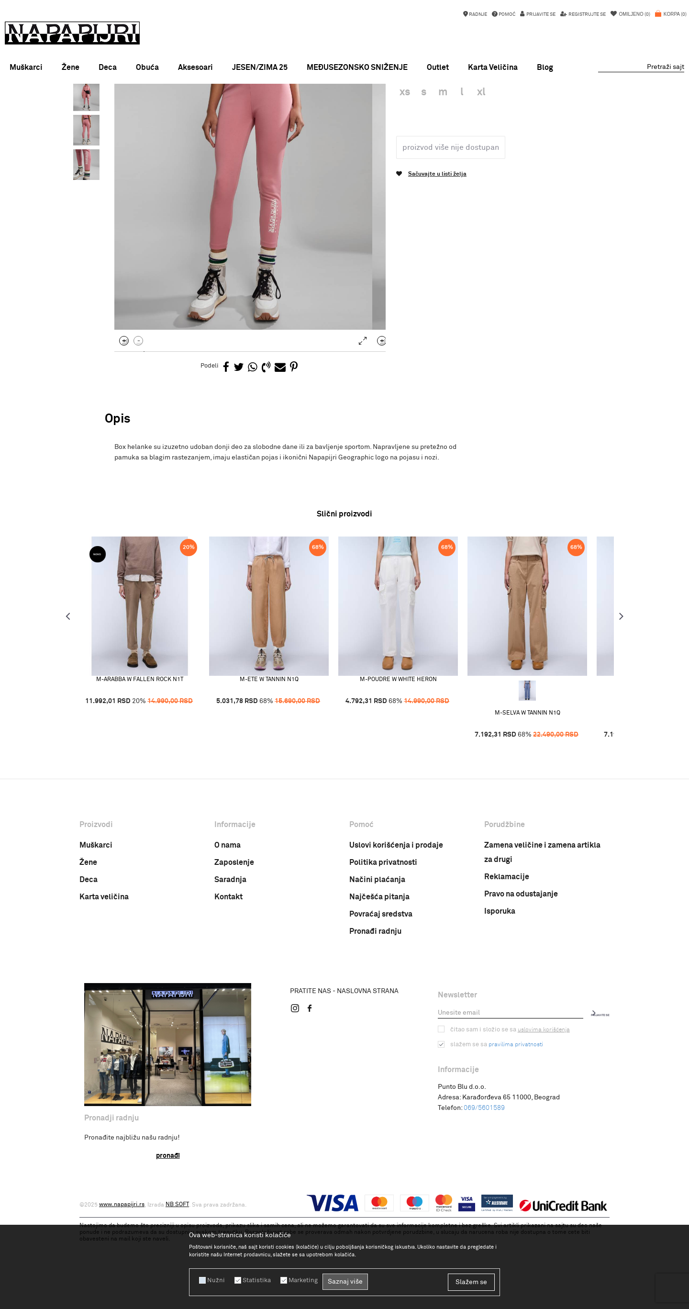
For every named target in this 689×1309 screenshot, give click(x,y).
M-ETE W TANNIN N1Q (280, 762)
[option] (344, 93)
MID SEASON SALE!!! (344, 93)
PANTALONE (224, 107)
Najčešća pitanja (379, 980)
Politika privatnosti (383, 946)
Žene (88, 946)
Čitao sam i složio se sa (507, 1113)
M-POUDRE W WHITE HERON (409, 762)
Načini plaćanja (377, 963)
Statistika (253, 1280)
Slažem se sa (495, 1127)
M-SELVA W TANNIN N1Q (539, 796)
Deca (88, 963)
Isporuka (499, 994)
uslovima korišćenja (539, 1113)
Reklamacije (506, 960)
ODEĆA (191, 107)
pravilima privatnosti (513, 1127)
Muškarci (95, 928)
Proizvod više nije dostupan (448, 230)
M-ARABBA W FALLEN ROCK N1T (151, 762)
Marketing (298, 1280)
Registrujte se (586, 14)
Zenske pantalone (271, 107)
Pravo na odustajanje (521, 977)
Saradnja (230, 963)
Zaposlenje (234, 946)
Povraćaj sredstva (380, 997)
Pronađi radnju (375, 1014)
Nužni (214, 1280)
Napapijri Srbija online (109, 107)
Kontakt (228, 980)
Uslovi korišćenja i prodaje (396, 928)
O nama (227, 928)
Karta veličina (104, 980)
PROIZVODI (160, 107)
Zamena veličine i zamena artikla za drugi (542, 936)
